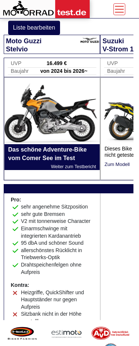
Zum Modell (117, 164)
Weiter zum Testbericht (73, 166)
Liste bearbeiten (34, 27)
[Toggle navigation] (119, 9)
